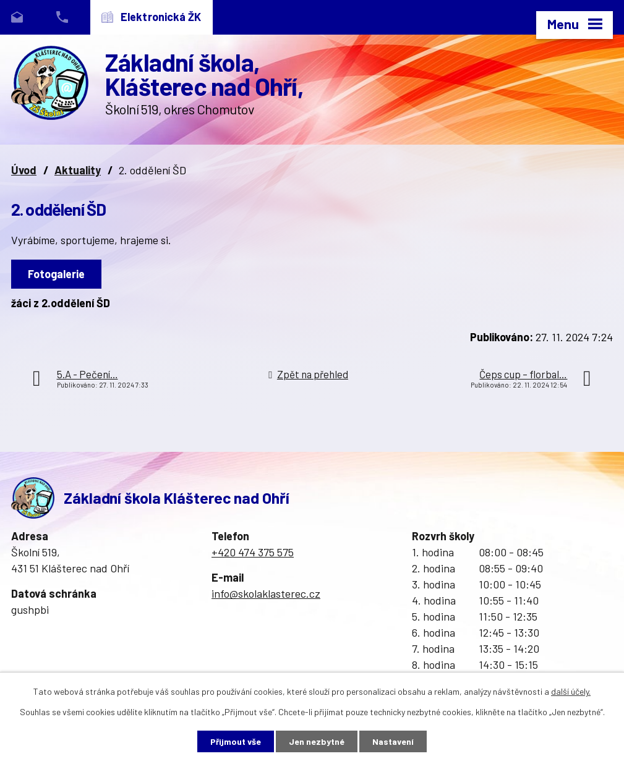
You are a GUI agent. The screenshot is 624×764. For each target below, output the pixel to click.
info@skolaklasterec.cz (266, 593)
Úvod (23, 170)
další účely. (571, 691)
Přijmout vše (235, 741)
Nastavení (393, 741)
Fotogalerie (56, 274)
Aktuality (77, 170)
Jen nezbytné (316, 741)
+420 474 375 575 (253, 552)
